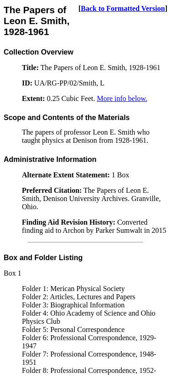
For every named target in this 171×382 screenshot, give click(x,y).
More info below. (122, 98)
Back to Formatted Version (123, 8)
